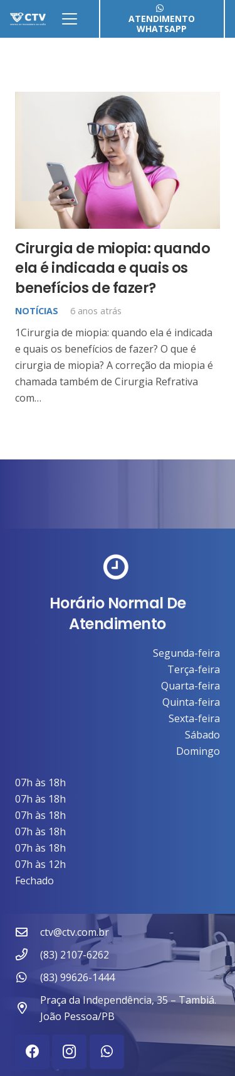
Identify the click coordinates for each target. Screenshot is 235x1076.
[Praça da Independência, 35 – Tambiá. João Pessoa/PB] (27, 1008)
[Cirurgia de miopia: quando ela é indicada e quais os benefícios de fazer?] (117, 160)
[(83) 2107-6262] (27, 954)
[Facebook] (32, 1052)
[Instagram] (69, 1052)
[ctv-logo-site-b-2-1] (28, 19)
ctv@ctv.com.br (74, 932)
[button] (69, 18)
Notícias (36, 311)
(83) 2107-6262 (74, 955)
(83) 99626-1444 (77, 977)
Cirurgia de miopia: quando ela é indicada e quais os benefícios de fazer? (112, 268)
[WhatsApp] (107, 1052)
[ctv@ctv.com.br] (27, 932)
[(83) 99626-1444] (27, 977)
